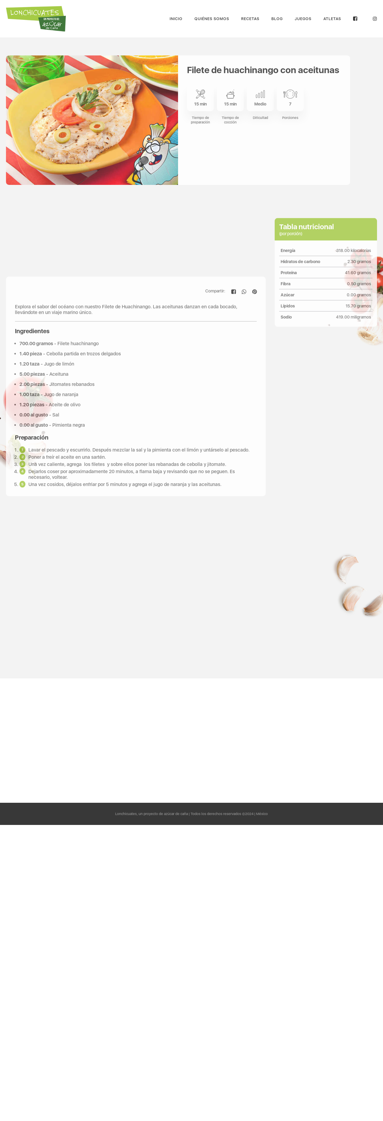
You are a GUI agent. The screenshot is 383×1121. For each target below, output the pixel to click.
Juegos (303, 18)
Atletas (332, 18)
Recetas (250, 18)
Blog (277, 18)
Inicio (176, 18)
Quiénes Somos (211, 18)
